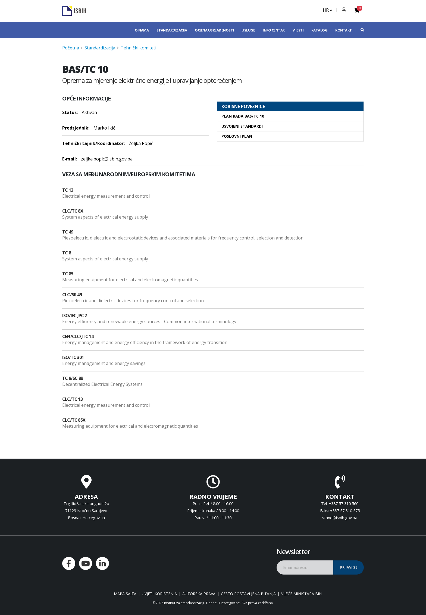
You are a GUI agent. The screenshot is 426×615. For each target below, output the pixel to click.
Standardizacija (171, 30)
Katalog (319, 30)
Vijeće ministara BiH (301, 594)
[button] (360, 30)
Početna (70, 48)
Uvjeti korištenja (159, 594)
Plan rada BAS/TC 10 (242, 116)
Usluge (248, 30)
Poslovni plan (236, 136)
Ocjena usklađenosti (214, 30)
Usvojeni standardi (242, 126)
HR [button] (327, 10)
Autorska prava (198, 594)
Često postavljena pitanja (248, 594)
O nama (142, 30)
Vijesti (298, 30)
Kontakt (343, 30)
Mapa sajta (125, 594)
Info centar (274, 30)
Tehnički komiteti (138, 48)
